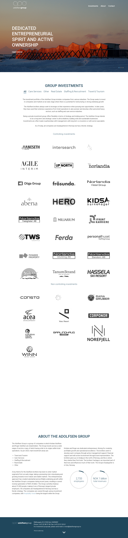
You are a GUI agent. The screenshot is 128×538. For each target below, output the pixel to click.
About (103, 6)
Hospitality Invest (30, 493)
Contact (111, 6)
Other (46, 91)
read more (17, 52)
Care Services (35, 91)
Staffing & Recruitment (75, 91)
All (25, 91)
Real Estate (56, 91)
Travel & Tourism (96, 91)
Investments (93, 6)
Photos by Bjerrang (38, 530)
